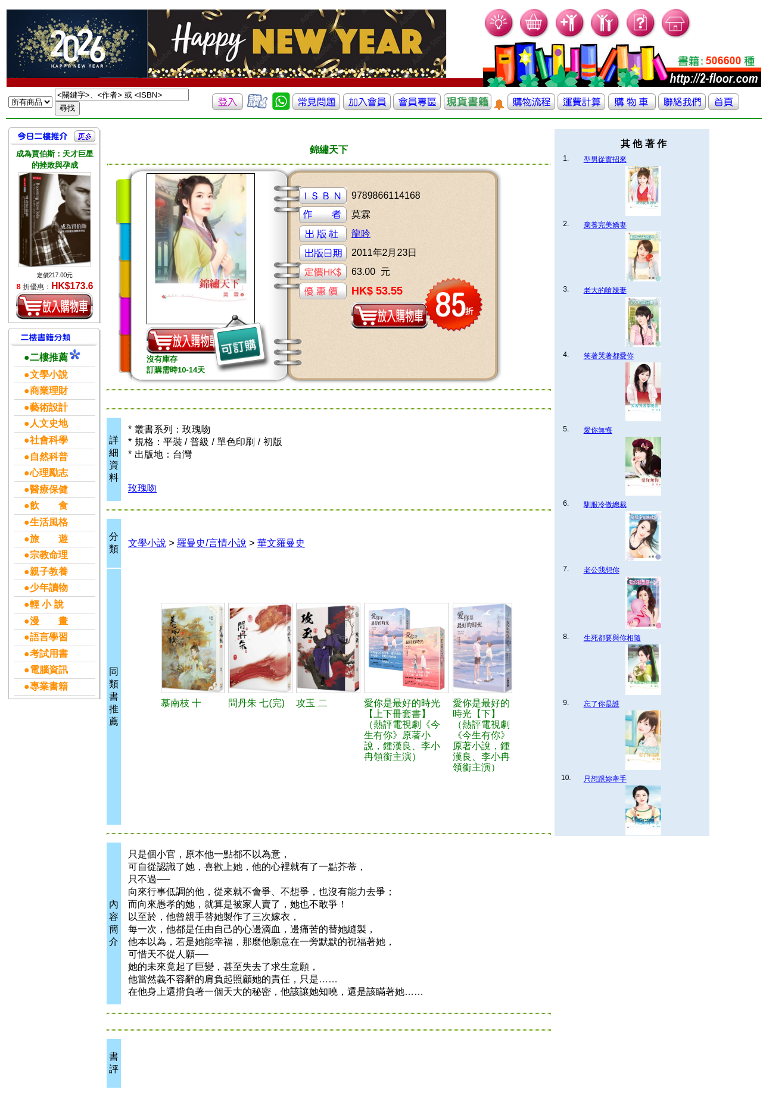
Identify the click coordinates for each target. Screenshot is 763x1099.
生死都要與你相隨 (612, 638)
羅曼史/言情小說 (211, 543)
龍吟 (360, 233)
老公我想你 (601, 570)
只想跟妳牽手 (605, 779)
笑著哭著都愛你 (609, 356)
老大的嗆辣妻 (605, 290)
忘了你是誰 (601, 704)
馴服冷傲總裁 (605, 504)
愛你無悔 (598, 430)
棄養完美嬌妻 (605, 225)
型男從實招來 (605, 159)
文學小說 (147, 543)
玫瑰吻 (142, 488)
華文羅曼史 (281, 543)
